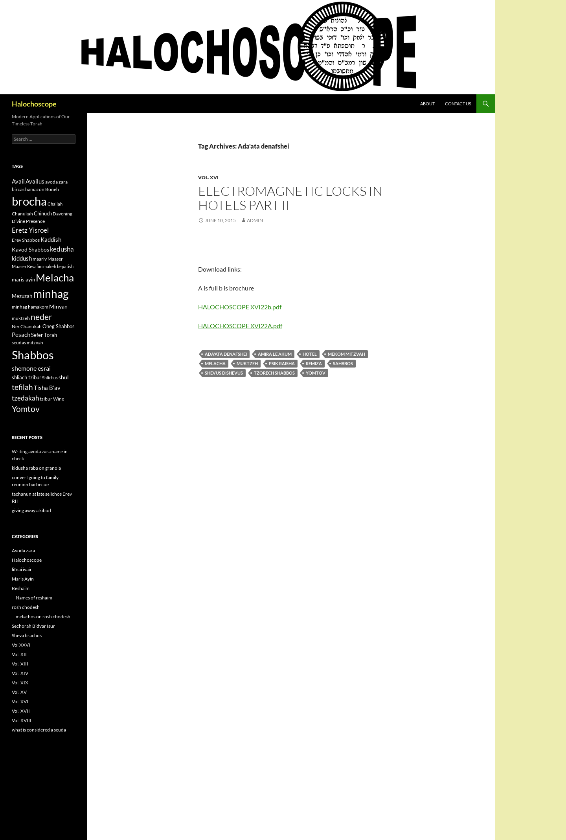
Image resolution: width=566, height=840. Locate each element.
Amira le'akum (275, 354)
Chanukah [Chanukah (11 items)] (22, 213)
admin (255, 220)
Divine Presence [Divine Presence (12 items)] (28, 221)
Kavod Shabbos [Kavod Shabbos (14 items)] (30, 249)
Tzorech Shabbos (274, 372)
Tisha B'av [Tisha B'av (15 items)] (47, 387)
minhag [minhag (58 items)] (50, 293)
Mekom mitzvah (346, 354)
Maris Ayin (23, 579)
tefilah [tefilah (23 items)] (22, 387)
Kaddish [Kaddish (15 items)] (50, 239)
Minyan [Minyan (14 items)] (58, 306)
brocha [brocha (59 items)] (29, 201)
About (427, 103)
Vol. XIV (20, 673)
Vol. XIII (20, 664)
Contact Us (458, 103)
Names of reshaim (34, 598)
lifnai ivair (22, 569)
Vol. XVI (208, 177)
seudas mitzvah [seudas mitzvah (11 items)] (27, 342)
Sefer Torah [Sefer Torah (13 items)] (44, 335)
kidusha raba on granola (36, 468)
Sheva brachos (27, 635)
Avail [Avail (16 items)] (18, 181)
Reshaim (20, 588)
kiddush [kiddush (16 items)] (22, 258)
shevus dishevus (224, 372)
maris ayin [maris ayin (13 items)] (23, 279)
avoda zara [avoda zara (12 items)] (56, 182)
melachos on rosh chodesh (43, 616)
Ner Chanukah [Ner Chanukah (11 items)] (27, 326)
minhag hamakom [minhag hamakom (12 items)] (30, 307)
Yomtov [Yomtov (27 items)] (26, 409)
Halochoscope (34, 103)
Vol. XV (19, 692)
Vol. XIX (20, 683)
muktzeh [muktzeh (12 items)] (21, 318)
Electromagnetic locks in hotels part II (290, 198)
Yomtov (315, 372)
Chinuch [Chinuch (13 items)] (43, 213)
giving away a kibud (31, 510)
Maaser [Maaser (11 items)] (55, 258)
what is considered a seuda (39, 730)
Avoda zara (23, 550)
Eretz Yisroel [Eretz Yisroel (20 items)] (30, 230)
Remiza (314, 363)
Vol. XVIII (21, 720)
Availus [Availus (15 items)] (35, 181)
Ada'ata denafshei (226, 354)
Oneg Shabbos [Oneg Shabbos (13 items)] (58, 326)
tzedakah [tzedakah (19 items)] (25, 398)
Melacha (215, 363)
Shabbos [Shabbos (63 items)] (33, 355)
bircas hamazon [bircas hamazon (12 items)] (28, 189)
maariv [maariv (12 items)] (40, 259)
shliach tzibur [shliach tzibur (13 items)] (26, 377)
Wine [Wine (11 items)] (58, 398)
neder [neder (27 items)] (41, 317)
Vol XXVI (21, 645)
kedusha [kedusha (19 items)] (62, 249)
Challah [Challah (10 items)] (55, 203)
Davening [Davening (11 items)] (62, 213)
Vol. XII (19, 654)
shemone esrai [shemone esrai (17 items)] (31, 368)
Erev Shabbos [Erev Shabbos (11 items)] (26, 240)
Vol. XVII (21, 711)
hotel (310, 354)
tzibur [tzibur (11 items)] (46, 398)
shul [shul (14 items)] (64, 377)
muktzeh (247, 363)
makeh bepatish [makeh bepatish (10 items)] (58, 266)
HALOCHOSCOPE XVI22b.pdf (239, 307)
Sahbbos (343, 363)
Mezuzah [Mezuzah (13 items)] (22, 296)
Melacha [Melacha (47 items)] (55, 277)
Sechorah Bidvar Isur (33, 626)
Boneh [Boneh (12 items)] (52, 189)
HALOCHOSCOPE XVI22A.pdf (240, 325)
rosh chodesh (26, 607)
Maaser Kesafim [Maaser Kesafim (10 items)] (27, 266)
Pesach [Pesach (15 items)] (21, 334)
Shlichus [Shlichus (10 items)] (50, 377)
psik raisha (282, 363)
